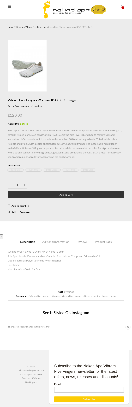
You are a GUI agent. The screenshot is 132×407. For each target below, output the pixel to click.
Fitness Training (92, 296)
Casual (113, 296)
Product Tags (103, 241)
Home (11, 27)
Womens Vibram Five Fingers (30, 27)
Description (27, 241)
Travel (105, 296)
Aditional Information (55, 241)
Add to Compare (19, 212)
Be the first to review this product (25, 106)
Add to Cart (66, 194)
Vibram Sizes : (15, 165)
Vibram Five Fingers (39, 296)
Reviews (82, 241)
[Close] (128, 326)
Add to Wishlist (18, 205)
